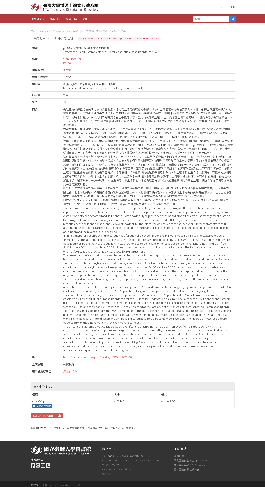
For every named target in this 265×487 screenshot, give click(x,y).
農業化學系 (119, 31)
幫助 (85, 19)
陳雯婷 (67, 63)
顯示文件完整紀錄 (43, 415)
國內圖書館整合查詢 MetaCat (190, 460)
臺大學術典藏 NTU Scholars (189, 465)
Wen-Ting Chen (72, 59)
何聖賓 (67, 70)
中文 (220, 6)
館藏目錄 (179, 456)
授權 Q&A (71, 19)
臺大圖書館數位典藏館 (187, 469)
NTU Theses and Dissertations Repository (56, 31)
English (232, 6)
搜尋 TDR (55, 19)
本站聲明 (35, 484)
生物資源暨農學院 (97, 31)
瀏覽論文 (37, 19)
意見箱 (106, 474)
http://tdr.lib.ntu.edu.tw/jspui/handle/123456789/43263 (97, 357)
